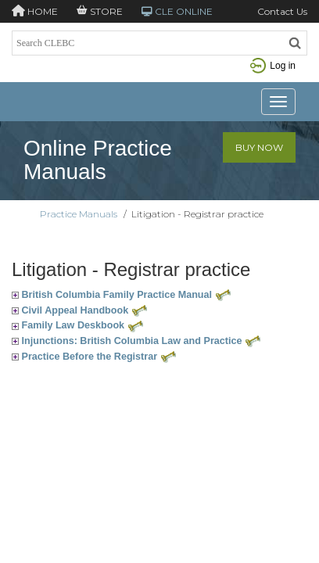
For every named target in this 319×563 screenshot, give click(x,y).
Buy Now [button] (259, 147)
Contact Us (282, 11)
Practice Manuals (78, 214)
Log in (273, 65)
